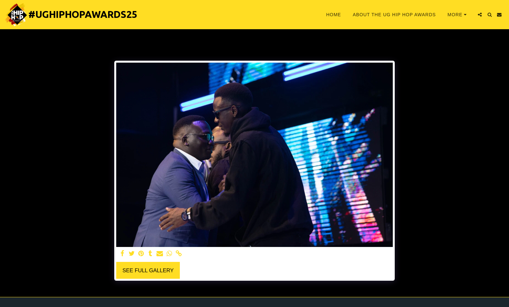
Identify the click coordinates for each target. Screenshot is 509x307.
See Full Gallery (148, 270)
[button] (479, 14)
